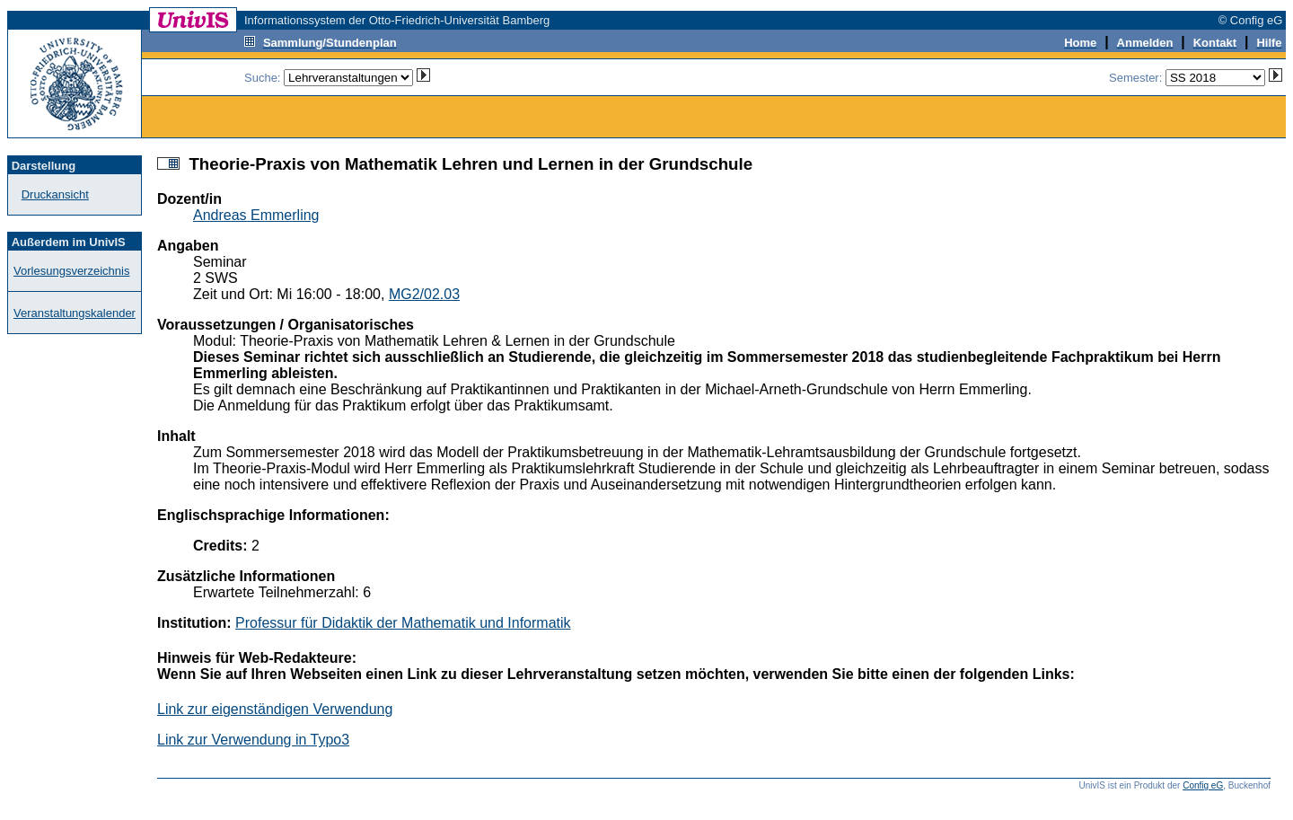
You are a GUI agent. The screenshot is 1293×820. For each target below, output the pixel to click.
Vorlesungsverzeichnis (71, 271)
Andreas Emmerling (256, 215)
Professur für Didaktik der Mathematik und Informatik (402, 622)
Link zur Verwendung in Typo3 (253, 739)
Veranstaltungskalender (74, 313)
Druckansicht (55, 194)
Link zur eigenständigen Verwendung (274, 709)
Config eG (1203, 785)
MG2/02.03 (424, 294)
